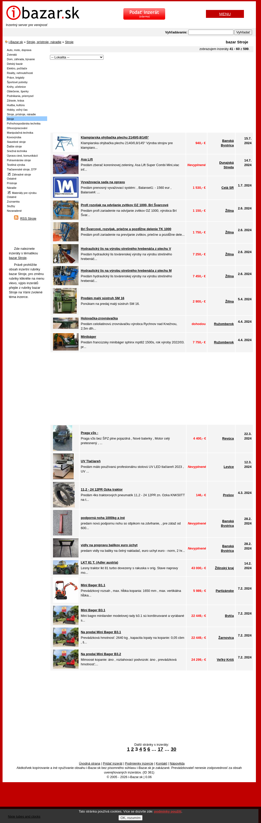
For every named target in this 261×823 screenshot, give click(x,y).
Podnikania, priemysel (20, 95)
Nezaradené (14, 210)
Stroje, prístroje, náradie (44, 42)
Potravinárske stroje (19, 160)
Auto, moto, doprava (19, 50)
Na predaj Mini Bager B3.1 (101, 632)
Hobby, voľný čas (17, 109)
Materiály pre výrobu (22, 192)
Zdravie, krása (15, 100)
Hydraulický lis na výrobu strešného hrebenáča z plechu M (126, 270)
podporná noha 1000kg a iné (103, 518)
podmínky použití (167, 811)
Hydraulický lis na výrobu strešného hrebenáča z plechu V (126, 249)
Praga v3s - (89, 433)
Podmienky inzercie (139, 763)
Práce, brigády (15, 77)
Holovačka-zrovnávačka (99, 318)
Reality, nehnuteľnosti (20, 72)
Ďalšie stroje (14, 146)
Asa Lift (87, 159)
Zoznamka (13, 201)
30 (173, 749)
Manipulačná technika (20, 132)
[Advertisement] (146, 96)
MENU (225, 14)
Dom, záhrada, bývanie (21, 59)
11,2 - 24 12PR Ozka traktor (102, 489)
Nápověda (177, 763)
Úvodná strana (89, 763)
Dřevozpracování (17, 128)
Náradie (11, 187)
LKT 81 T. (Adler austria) (99, 562)
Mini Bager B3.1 (93, 610)
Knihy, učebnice (16, 86)
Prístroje (12, 183)
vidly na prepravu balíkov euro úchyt (109, 545)
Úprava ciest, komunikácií (22, 155)
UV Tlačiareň (91, 461)
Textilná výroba (16, 164)
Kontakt (161, 763)
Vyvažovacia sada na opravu (103, 182)
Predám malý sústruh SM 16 (102, 298)
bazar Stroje (18, 258)
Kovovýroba (14, 137)
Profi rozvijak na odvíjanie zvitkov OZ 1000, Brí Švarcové (124, 205)
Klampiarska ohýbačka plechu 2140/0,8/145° (115, 137)
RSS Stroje (28, 218)
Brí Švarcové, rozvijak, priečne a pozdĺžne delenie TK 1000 (126, 229)
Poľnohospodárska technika (24, 123)
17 (160, 749)
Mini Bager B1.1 (93, 585)
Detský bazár (15, 63)
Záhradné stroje (19, 174)
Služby (11, 206)
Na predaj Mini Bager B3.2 (101, 654)
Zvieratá (12, 54)
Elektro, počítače (17, 68)
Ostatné (11, 178)
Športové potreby (17, 82)
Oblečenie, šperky (18, 91)
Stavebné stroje (16, 141)
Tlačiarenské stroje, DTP (22, 169)
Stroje (69, 42)
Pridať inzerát (112, 763)
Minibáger (88, 337)
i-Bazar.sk (16, 42)
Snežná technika (17, 151)
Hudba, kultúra (15, 105)
